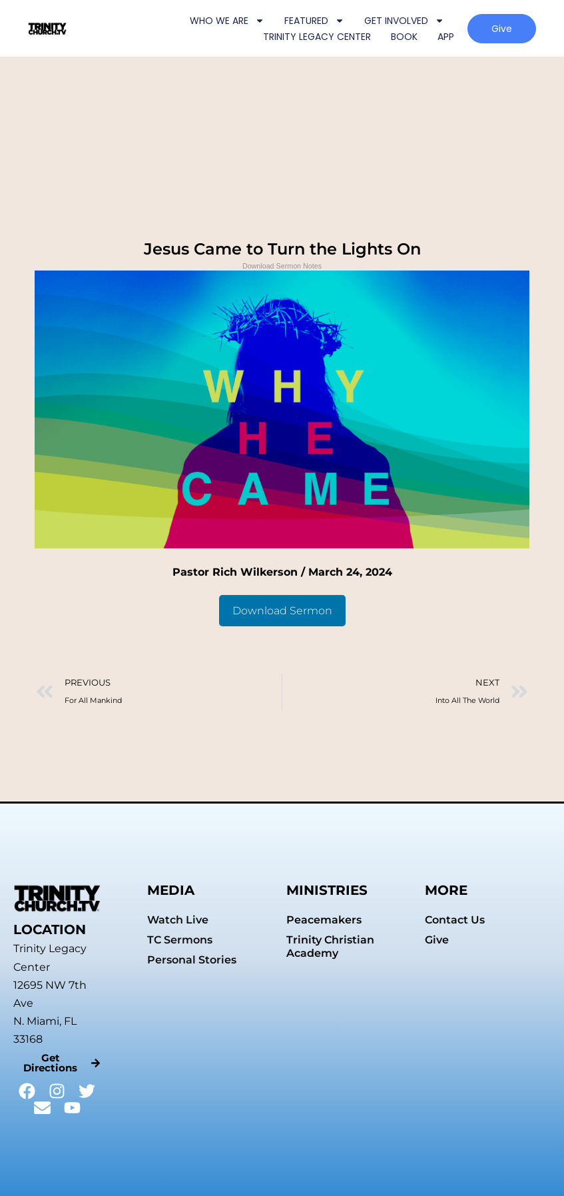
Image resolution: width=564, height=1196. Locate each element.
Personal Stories (191, 959)
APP (445, 36)
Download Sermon (282, 610)
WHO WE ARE (227, 21)
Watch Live (177, 919)
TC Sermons (179, 939)
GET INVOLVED (404, 21)
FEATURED (314, 21)
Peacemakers (324, 919)
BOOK (404, 36)
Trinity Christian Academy (330, 946)
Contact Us (455, 919)
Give (437, 939)
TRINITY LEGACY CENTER (317, 36)
